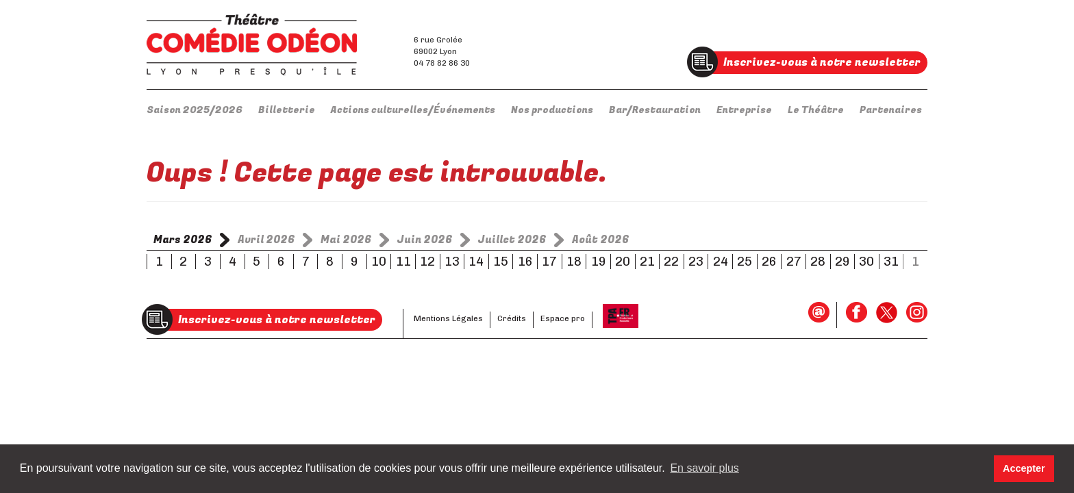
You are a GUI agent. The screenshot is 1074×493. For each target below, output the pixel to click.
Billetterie (286, 110)
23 (695, 261)
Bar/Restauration (655, 110)
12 (427, 261)
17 (549, 261)
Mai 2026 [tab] (346, 239)
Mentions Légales (448, 318)
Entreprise (744, 110)
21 (647, 261)
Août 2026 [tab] (600, 239)
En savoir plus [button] (704, 468)
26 (769, 261)
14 (476, 261)
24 (720, 261)
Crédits (511, 318)
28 (817, 261)
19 (598, 261)
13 (452, 261)
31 (891, 261)
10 (378, 261)
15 (500, 261)
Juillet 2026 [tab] (512, 239)
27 (793, 261)
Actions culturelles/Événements (413, 110)
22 (671, 261)
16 (525, 261)
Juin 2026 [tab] (425, 239)
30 (866, 261)
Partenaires (891, 110)
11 (403, 261)
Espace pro (562, 318)
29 (842, 261)
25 (744, 261)
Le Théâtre (816, 110)
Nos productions (552, 110)
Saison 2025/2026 (194, 110)
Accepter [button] (1024, 468)
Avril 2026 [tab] (266, 239)
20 (622, 261)
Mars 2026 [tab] (182, 239)
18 (574, 261)
